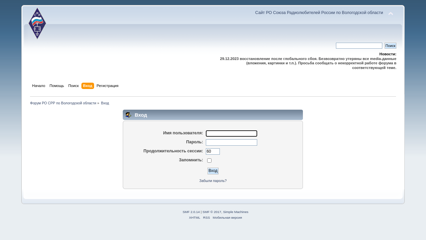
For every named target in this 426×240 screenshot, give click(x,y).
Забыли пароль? (213, 181)
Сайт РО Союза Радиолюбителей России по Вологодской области (319, 12)
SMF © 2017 (211, 212)
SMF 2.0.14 (191, 212)
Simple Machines (236, 212)
